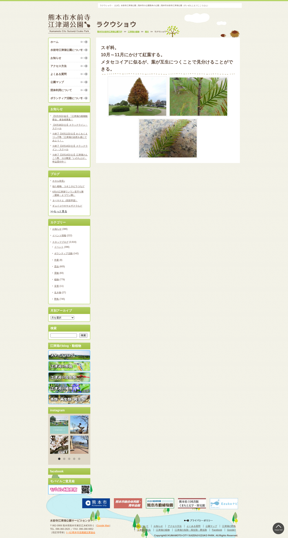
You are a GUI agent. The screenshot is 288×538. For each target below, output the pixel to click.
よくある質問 (58, 74)
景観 (56, 273)
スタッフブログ (60, 242)
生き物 (57, 292)
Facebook (217, 530)
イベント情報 (59, 235)
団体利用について (61, 90)
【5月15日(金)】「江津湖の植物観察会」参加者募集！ (70, 118)
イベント (58, 247)
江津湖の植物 (163, 530)
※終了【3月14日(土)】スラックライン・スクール (70, 148)
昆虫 (56, 266)
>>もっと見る (58, 211)
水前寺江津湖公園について (66, 49)
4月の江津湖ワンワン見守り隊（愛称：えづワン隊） (68, 193)
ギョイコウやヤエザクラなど (67, 206)
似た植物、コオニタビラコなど (68, 186)
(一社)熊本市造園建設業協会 (80, 532)
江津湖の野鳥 (229, 526)
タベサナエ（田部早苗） (65, 200)
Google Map (103, 525)
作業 (56, 260)
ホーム (54, 41)
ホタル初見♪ (58, 181)
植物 (56, 279)
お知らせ (55, 58)
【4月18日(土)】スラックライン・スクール (70, 127)
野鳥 (56, 299)
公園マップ (57, 82)
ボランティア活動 (63, 253)
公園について (141, 526)
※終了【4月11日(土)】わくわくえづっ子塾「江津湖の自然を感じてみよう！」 (70, 137)
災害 (56, 286)
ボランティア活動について (66, 98)
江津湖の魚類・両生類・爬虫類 (191, 530)
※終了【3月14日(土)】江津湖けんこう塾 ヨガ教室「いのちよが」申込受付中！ (70, 158)
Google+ (231, 530)
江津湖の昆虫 (144, 530)
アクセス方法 (58, 66)
